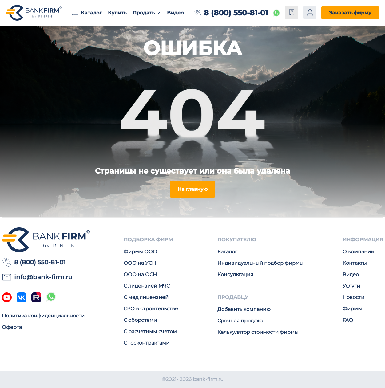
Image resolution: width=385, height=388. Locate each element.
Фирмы (352, 309)
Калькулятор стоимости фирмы (258, 332)
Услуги (351, 286)
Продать (144, 13)
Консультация (235, 274)
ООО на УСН (140, 263)
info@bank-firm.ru (37, 277)
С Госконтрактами (146, 343)
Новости (353, 297)
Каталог (91, 13)
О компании (358, 252)
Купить (117, 13)
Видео (175, 13)
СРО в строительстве (151, 309)
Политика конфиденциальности (43, 316)
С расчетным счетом (150, 331)
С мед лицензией (146, 297)
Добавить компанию (244, 309)
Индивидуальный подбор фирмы (260, 263)
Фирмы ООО (140, 252)
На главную (192, 189)
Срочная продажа (240, 321)
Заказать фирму (350, 13)
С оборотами (140, 320)
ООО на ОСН (140, 274)
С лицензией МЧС (147, 286)
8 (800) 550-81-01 (236, 12)
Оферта (12, 327)
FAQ (348, 320)
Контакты (355, 263)
